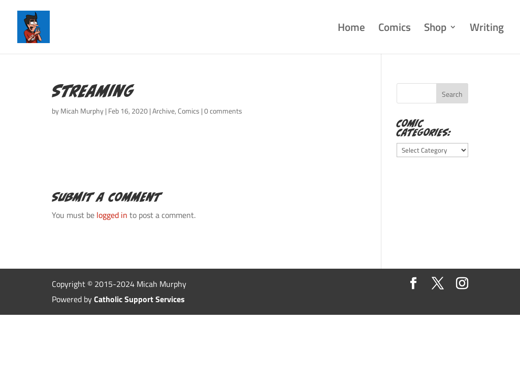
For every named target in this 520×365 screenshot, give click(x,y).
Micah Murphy (82, 110)
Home (351, 29)
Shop (435, 29)
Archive (163, 110)
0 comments (223, 110)
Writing (487, 29)
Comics (394, 29)
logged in (111, 215)
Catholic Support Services (139, 299)
